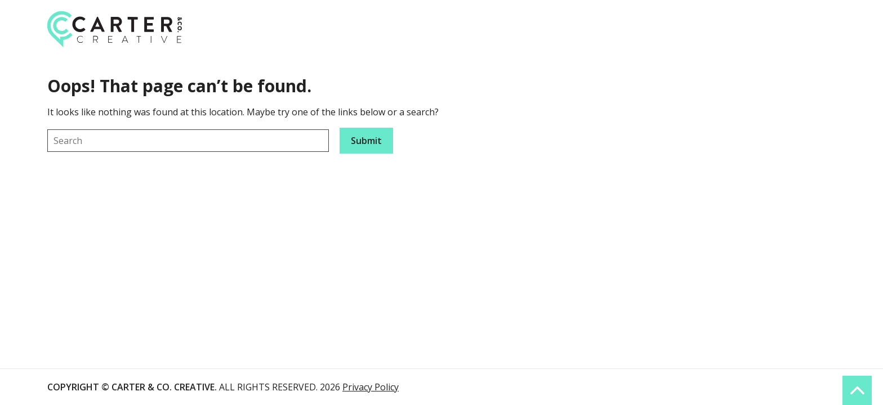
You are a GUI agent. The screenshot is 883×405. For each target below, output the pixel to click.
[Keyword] (188, 140)
